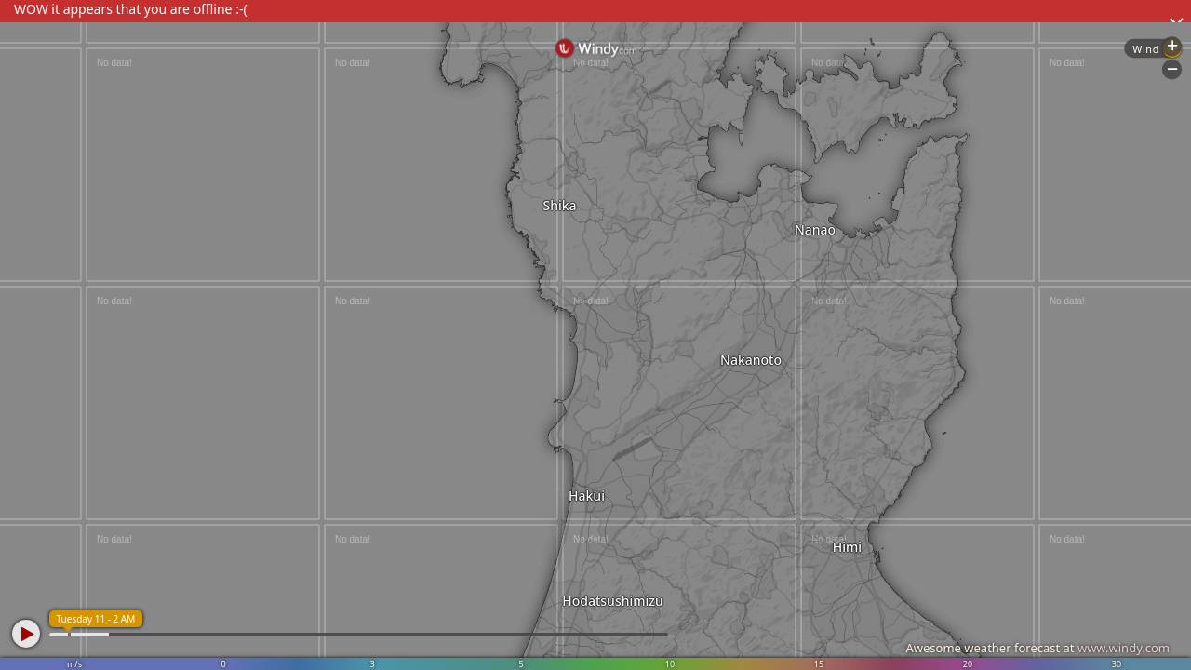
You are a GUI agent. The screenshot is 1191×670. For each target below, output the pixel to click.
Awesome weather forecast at (1037, 647)
